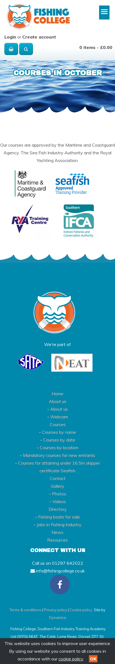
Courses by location (59, 447)
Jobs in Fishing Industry (59, 524)
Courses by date (59, 440)
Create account (39, 37)
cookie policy (70, 659)
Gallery (57, 486)
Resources (57, 540)
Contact (58, 478)
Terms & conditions (25, 610)
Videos (59, 501)
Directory (58, 509)
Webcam (59, 416)
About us (57, 401)
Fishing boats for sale (59, 517)
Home (57, 393)
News (57, 532)
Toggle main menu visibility (105, 13)
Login (10, 37)
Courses (58, 424)
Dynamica (57, 617)
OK (93, 659)
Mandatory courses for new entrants (59, 455)
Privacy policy (55, 610)
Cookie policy (81, 610)
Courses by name (59, 432)
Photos (59, 493)
